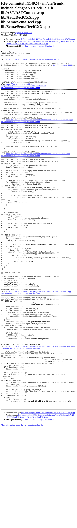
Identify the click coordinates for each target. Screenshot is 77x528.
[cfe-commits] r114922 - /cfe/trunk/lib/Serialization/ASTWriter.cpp (48, 39)
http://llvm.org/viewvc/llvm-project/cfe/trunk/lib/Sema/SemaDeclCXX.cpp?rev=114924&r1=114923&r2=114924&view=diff (38, 406)
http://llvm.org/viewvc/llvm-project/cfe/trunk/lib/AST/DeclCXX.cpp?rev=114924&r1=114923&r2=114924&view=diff (35, 175)
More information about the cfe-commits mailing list (22, 496)
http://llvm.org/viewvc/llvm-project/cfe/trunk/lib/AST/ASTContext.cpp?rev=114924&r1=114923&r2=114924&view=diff (37, 135)
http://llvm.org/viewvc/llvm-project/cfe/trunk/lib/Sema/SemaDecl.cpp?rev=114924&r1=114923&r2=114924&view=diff (36, 341)
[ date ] (26, 46)
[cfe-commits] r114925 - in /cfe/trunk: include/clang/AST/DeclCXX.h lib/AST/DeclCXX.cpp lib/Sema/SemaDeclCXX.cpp (40, 42)
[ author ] (50, 46)
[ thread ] (33, 46)
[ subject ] (42, 46)
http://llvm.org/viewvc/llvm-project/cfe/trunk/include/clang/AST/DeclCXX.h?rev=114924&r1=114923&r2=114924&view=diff (23, 93)
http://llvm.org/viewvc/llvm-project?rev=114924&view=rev (33, 61)
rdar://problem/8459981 (62, 68)
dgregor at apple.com (23, 33)
